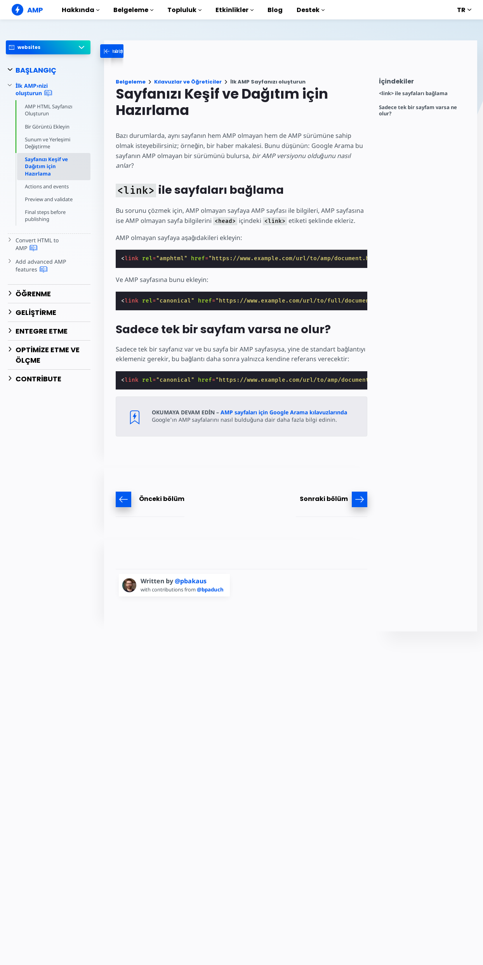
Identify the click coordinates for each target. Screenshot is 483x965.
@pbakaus (191, 571)
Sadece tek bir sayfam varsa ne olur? (418, 110)
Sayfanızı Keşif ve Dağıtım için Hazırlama (46, 166)
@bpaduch (212, 579)
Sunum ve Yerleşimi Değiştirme (48, 143)
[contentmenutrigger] (424, 83)
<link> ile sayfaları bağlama (413, 93)
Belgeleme (133, 9)
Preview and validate (49, 199)
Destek (311, 9)
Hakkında (80, 9)
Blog (275, 9)
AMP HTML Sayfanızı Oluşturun (49, 110)
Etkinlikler (234, 9)
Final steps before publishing (46, 216)
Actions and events (47, 186)
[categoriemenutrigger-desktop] (141, 51)
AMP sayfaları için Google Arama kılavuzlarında (284, 402)
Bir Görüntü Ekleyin (48, 126)
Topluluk (184, 9)
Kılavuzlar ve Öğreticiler (188, 81)
